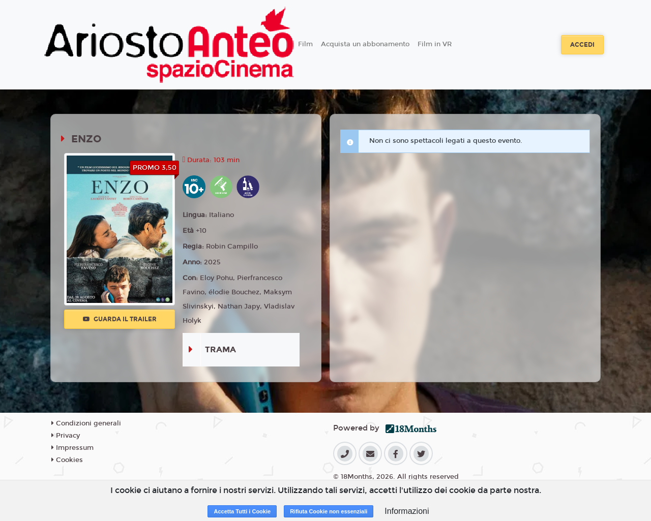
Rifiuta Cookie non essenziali (328, 511)
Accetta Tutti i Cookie (242, 511)
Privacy (65, 436)
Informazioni (406, 511)
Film (305, 44)
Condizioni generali (86, 423)
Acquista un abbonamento (365, 44)
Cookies (67, 460)
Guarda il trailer (120, 319)
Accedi (582, 44)
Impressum (72, 448)
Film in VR (435, 44)
